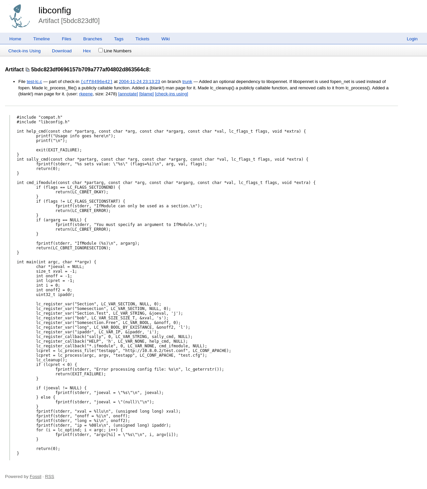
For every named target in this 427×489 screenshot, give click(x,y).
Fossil (35, 476)
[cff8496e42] (97, 82)
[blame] (146, 93)
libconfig (54, 10)
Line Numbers (114, 50)
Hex (87, 50)
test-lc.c (34, 81)
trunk (187, 81)
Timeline (41, 38)
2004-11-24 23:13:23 (139, 81)
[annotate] (128, 93)
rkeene (86, 93)
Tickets (142, 38)
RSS (49, 476)
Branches (92, 38)
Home (15, 38)
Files (66, 38)
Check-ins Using (24, 50)
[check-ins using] (171, 93)
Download (62, 50)
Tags (118, 38)
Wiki (165, 38)
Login (412, 38)
